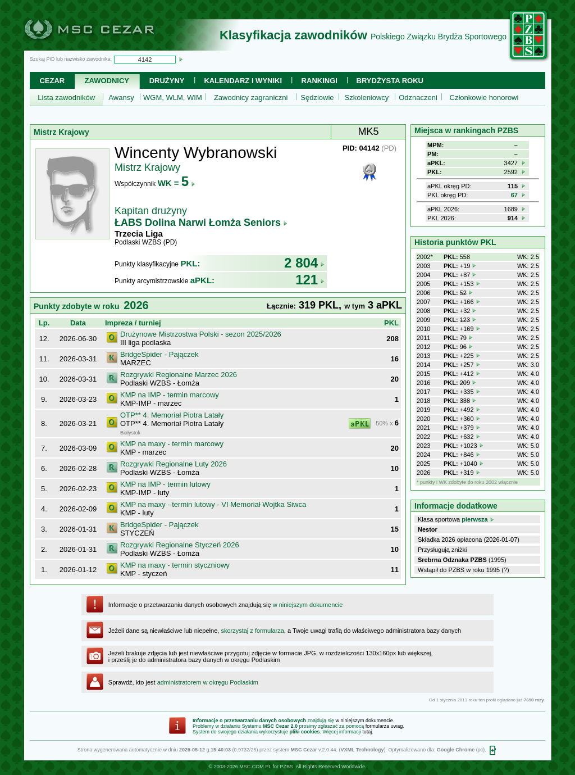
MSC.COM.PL (255, 766)
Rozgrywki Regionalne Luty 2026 (173, 464)
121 (310, 279)
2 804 (304, 262)
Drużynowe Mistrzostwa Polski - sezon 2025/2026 (200, 334)
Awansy (121, 97)
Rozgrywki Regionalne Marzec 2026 (178, 374)
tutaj (367, 732)
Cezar (52, 80)
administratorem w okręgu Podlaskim (207, 682)
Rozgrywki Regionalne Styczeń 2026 (179, 545)
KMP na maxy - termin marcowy (171, 443)
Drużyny (167, 80)
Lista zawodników (66, 97)
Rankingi (319, 80)
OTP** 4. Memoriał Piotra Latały (171, 415)
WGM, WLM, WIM (172, 97)
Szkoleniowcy (367, 97)
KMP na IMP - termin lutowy (165, 484)
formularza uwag (384, 726)
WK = (176, 183)
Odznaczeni (418, 97)
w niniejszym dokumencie (308, 604)
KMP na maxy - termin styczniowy (175, 565)
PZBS (286, 766)
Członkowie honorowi (484, 97)
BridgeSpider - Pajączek (159, 354)
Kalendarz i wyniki (243, 80)
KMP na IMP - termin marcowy (169, 395)
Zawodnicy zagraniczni (251, 97)
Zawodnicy (107, 80)
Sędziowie (317, 97)
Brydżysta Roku (390, 80)
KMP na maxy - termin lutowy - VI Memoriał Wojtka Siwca (213, 504)
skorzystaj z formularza (252, 630)
